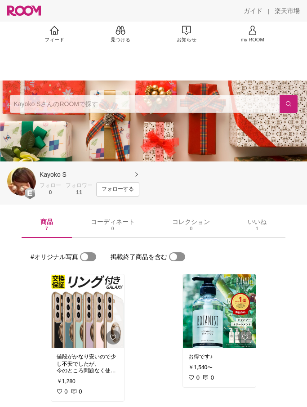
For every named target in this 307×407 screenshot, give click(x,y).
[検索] (289, 104)
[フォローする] (117, 189)
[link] (87, 311)
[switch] (88, 256)
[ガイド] (253, 11)
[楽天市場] (287, 11)
